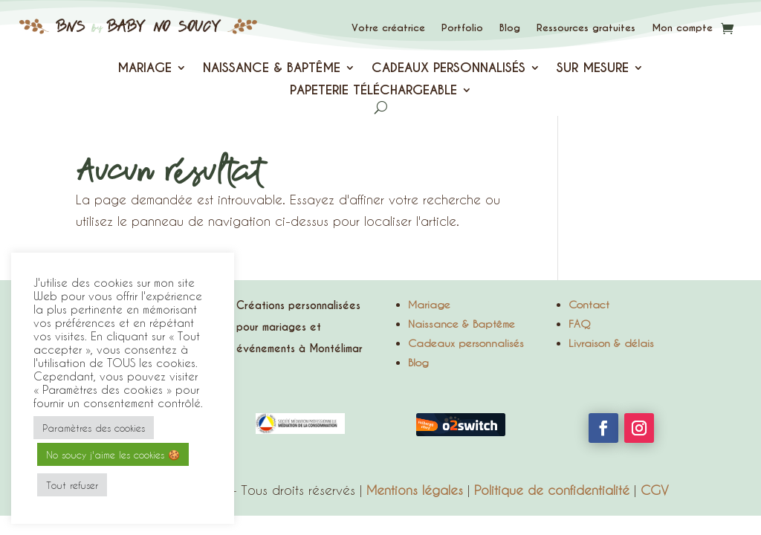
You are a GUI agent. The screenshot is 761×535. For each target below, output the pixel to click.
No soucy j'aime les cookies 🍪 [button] (113, 454)
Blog (509, 28)
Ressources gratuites (586, 28)
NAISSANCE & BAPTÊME (271, 69)
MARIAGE (144, 69)
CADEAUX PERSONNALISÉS (448, 69)
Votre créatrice (388, 28)
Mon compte (682, 28)
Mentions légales (414, 489)
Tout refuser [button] (72, 484)
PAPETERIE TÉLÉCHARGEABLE (373, 91)
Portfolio (462, 28)
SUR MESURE (593, 69)
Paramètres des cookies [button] (93, 427)
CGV (655, 489)
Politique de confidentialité (551, 489)
